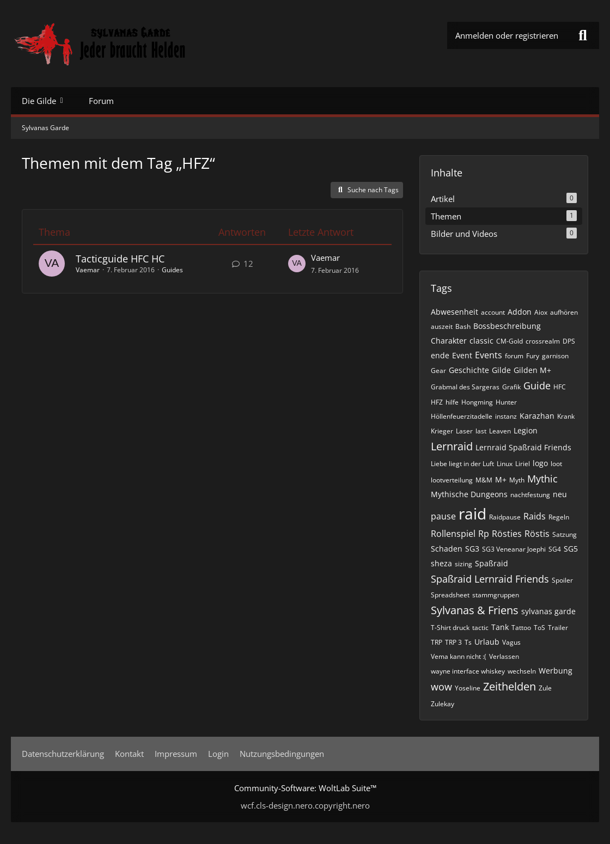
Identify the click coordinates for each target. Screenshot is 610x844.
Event (462, 355)
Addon (520, 312)
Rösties (507, 534)
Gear (438, 370)
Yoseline (467, 688)
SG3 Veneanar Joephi (514, 549)
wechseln (522, 671)
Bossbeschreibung (507, 326)
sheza (441, 563)
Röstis (537, 534)
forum (514, 355)
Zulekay (442, 703)
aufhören (564, 312)
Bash (463, 326)
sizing (463, 563)
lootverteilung (452, 480)
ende (440, 355)
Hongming (477, 402)
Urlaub (486, 642)
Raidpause (505, 517)
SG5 (571, 548)
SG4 (554, 549)
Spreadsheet (450, 595)
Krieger (442, 431)
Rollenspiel (453, 534)
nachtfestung (530, 494)
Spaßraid (491, 563)
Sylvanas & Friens (474, 610)
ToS (539, 627)
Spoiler (562, 580)
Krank (566, 416)
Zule (545, 688)
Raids (534, 516)
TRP (436, 642)
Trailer (558, 627)
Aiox (540, 312)
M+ (501, 479)
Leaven (500, 431)
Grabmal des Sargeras (465, 387)
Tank (500, 627)
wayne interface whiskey (468, 671)
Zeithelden (509, 686)
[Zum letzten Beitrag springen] (297, 263)
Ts (468, 642)
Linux (505, 463)
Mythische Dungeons (469, 494)
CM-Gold (509, 341)
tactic (480, 627)
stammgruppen (495, 595)
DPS (569, 341)
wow (441, 686)
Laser (464, 431)
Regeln (558, 517)
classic (481, 340)
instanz (506, 416)
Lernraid (452, 446)
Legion (526, 430)
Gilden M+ (532, 370)
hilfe (452, 402)
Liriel (522, 463)
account (493, 312)
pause (443, 516)
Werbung (555, 670)
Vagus (511, 642)
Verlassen (504, 656)
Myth (516, 480)
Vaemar (88, 269)
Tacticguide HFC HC (120, 258)
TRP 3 (453, 642)
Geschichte (469, 370)
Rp (483, 534)
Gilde (501, 370)
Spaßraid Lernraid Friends (490, 578)
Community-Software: (305, 787)
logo (540, 463)
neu (560, 494)
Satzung (564, 534)
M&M (483, 480)
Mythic (542, 478)
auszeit (442, 326)
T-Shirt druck (450, 627)
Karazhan (537, 416)
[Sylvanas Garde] (133, 43)
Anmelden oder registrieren (506, 35)
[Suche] (582, 35)
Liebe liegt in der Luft (462, 463)
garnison (555, 355)
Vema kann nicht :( (458, 656)
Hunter (506, 402)
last (480, 431)
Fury (532, 355)
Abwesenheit (454, 312)
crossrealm (543, 341)
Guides (172, 269)
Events (488, 355)
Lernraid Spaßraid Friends (523, 447)
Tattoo (521, 627)
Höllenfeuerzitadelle (461, 416)
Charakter (449, 340)
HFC (559, 387)
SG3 (472, 548)
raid (472, 513)
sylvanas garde (548, 611)
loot (556, 463)
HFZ (437, 402)
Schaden (446, 548)
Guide (537, 385)
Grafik (511, 387)
